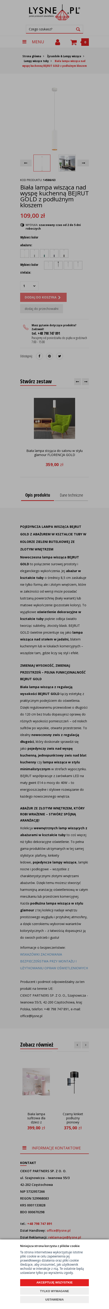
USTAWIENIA (54, 1299)
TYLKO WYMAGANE (54, 1291)
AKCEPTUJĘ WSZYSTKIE (54, 1282)
